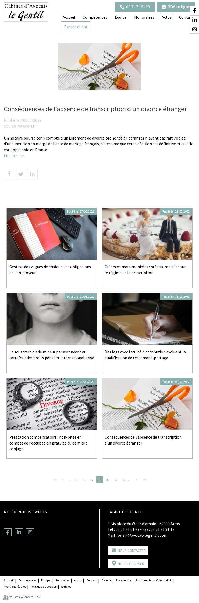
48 (99, 480)
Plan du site (123, 580)
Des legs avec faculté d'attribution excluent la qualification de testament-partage (145, 354)
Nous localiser (131, 563)
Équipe (121, 17)
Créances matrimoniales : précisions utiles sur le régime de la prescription (145, 269)
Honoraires (144, 17)
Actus (78, 580)
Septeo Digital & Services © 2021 (22, 597)
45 (75, 480)
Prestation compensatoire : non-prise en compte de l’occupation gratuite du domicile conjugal (48, 443)
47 (91, 480)
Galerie (106, 580)
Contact (91, 580)
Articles (66, 586)
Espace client (76, 26)
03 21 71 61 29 (138, 6)
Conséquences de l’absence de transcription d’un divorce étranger (143, 440)
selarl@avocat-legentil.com (142, 535)
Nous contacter (132, 550)
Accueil (69, 17)
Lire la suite (14, 155)
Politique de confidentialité (153, 580)
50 (115, 480)
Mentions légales (15, 586)
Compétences (95, 17)
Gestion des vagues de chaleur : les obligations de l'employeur (50, 269)
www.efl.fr (27, 126)
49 (107, 480)
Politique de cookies (43, 586)
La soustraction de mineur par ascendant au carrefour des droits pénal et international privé (51, 354)
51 (123, 480)
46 (83, 480)
